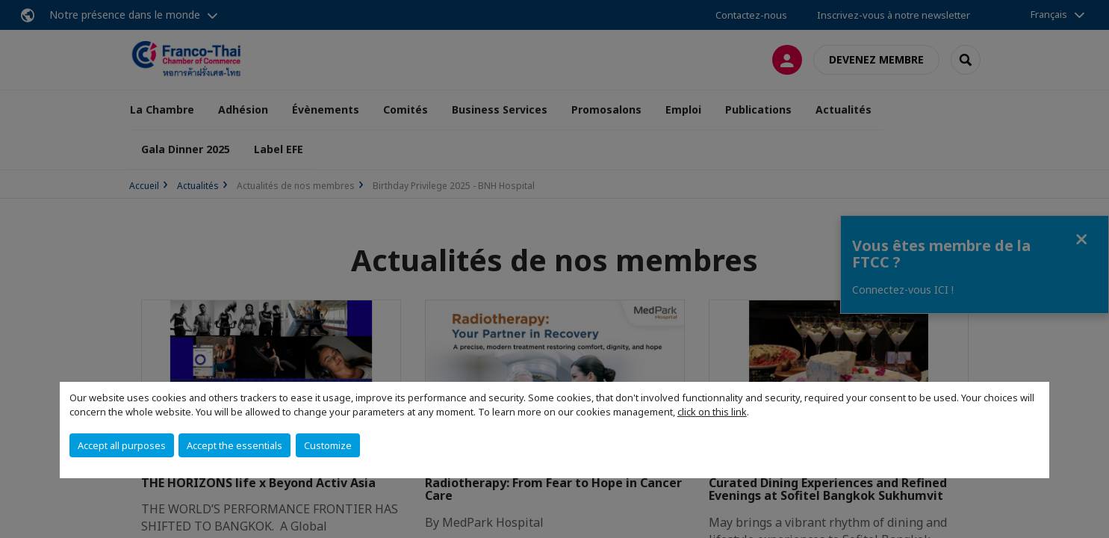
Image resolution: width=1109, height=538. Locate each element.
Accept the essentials (234, 445)
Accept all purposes (122, 445)
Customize (328, 445)
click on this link (712, 411)
